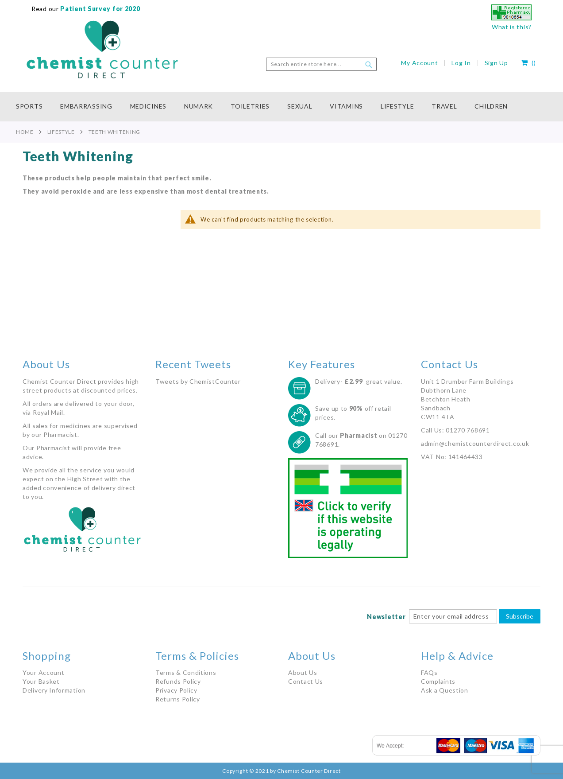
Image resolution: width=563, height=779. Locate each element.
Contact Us (305, 681)
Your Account (43, 672)
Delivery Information (54, 690)
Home (25, 132)
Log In (460, 62)
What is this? (512, 27)
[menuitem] (33, 106)
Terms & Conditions (185, 672)
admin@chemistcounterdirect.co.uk (475, 443)
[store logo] (102, 50)
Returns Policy (177, 699)
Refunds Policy (178, 681)
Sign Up (496, 62)
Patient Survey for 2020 (99, 8)
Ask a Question (444, 690)
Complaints (438, 681)
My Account (419, 62)
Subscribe (519, 616)
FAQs (429, 672)
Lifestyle (61, 132)
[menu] (281, 106)
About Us (302, 672)
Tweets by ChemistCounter (198, 381)
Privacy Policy (176, 690)
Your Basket (41, 681)
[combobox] (321, 64)
